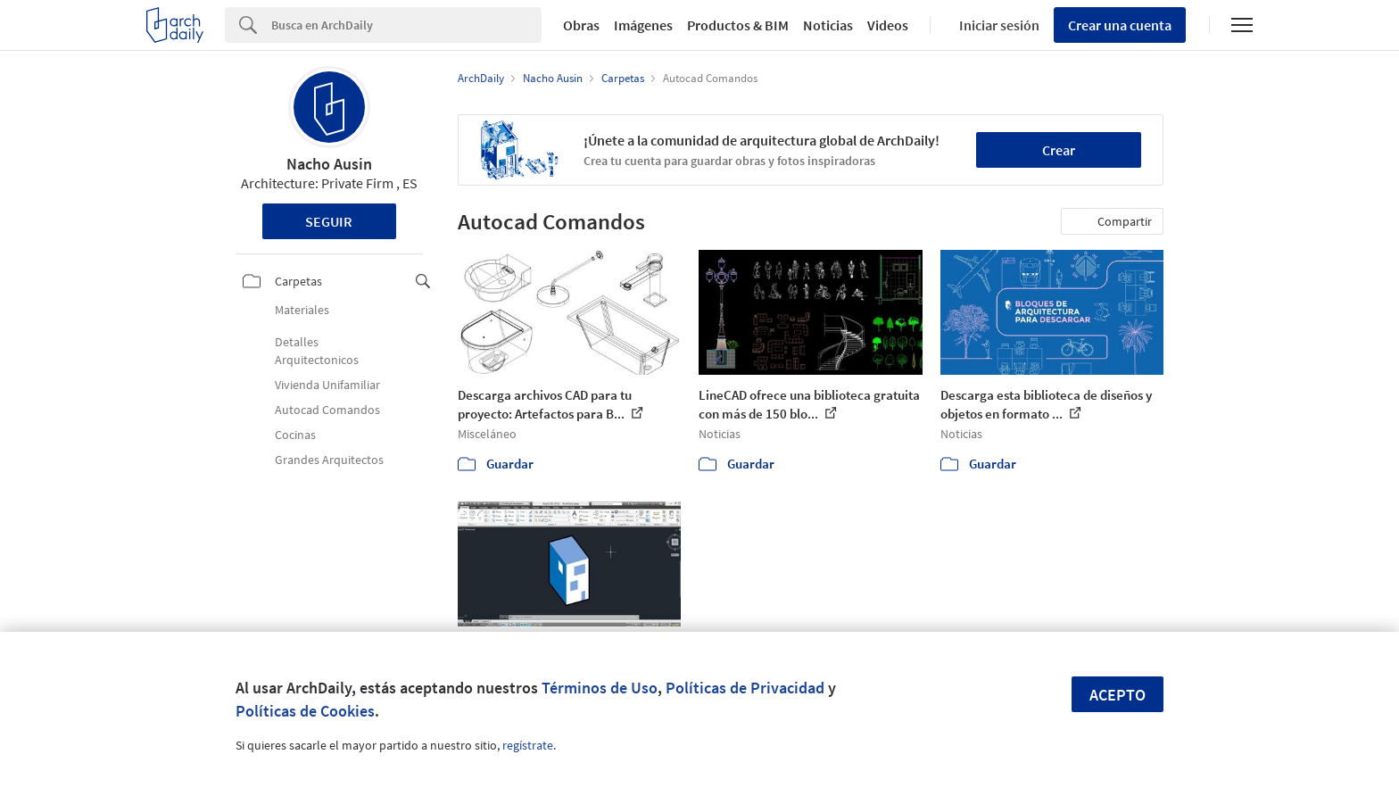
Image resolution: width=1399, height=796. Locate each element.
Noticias (828, 25)
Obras (581, 25)
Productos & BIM (738, 25)
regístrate (527, 745)
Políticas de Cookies (305, 711)
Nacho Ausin (329, 163)
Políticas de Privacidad (745, 687)
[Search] (406, 25)
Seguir (328, 221)
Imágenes (643, 25)
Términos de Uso (600, 687)
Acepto (1117, 694)
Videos (887, 25)
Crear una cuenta (1119, 25)
